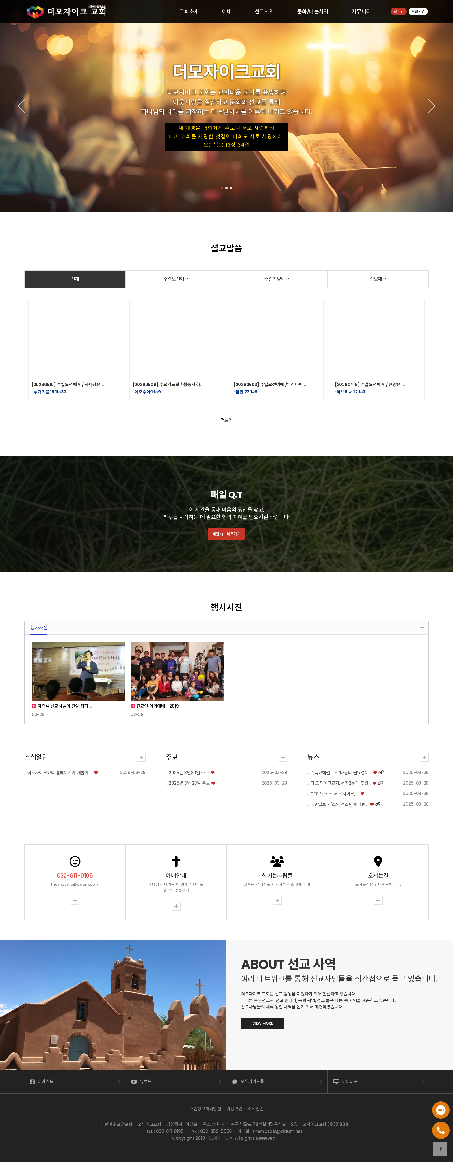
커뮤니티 (361, 11)
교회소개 (189, 11)
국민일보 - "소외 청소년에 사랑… (317, 804)
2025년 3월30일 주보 (189, 750)
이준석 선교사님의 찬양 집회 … (64, 706)
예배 (226, 11)
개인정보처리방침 (205, 1109)
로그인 (399, 11)
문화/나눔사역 (312, 11)
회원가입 (418, 11)
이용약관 (234, 1109)
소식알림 (58, 757)
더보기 (226, 420)
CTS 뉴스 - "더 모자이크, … (312, 794)
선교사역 (264, 11)
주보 (172, 735)
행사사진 (38, 627)
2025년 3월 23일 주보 (189, 761)
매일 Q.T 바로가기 (227, 535)
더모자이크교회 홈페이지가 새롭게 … (82, 773)
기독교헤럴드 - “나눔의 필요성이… (318, 773)
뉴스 (291, 757)
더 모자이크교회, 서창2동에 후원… (318, 783)
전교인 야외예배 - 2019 (157, 706)
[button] (222, 188)
